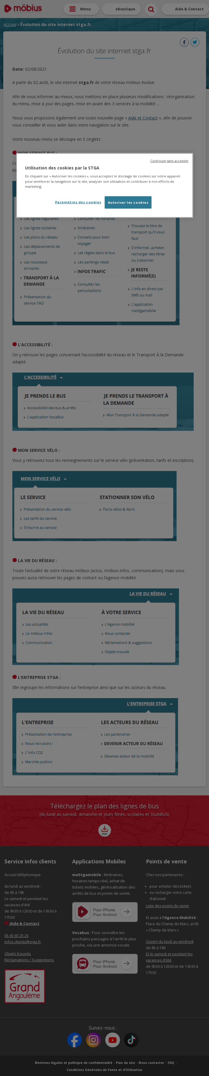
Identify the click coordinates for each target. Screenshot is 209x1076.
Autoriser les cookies (128, 202)
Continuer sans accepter (169, 160)
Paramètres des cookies (78, 202)
